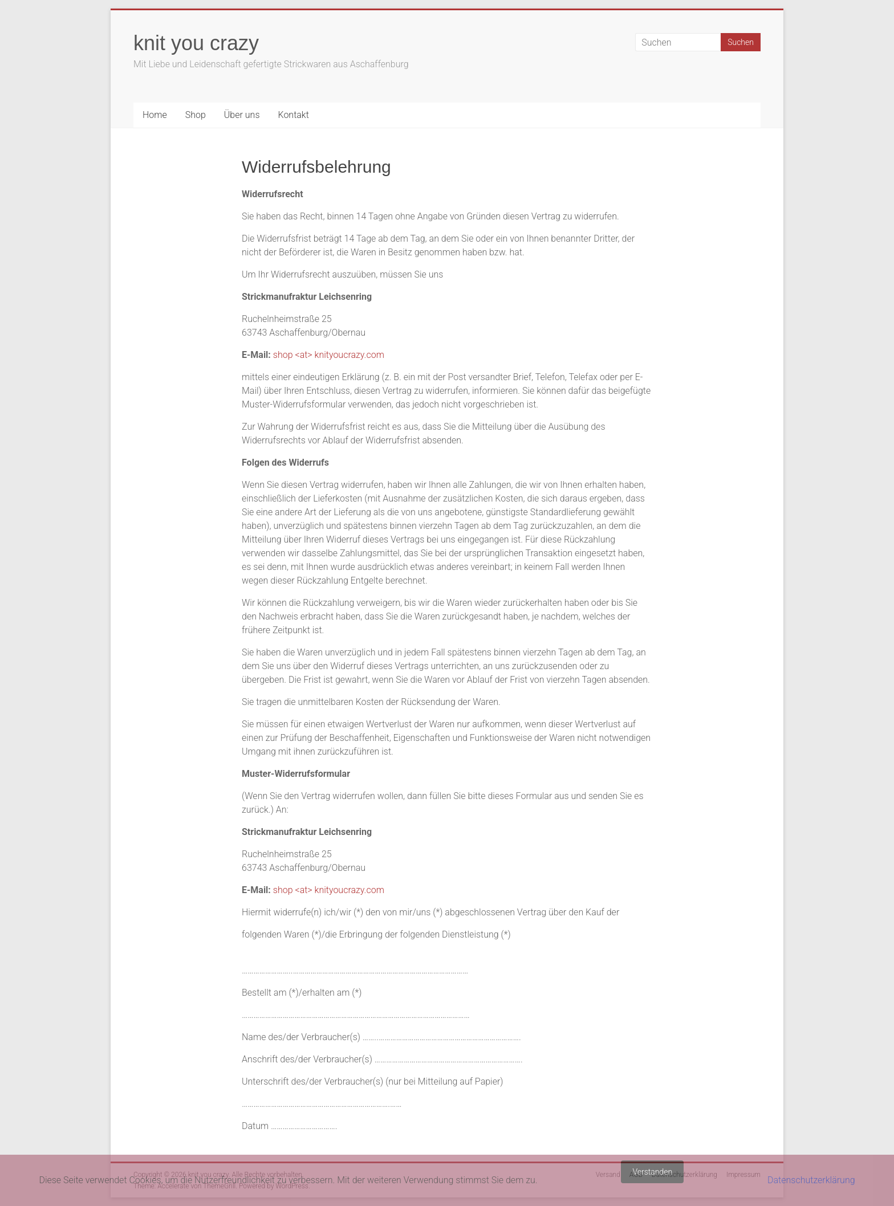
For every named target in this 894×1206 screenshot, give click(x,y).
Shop (195, 114)
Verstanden (652, 1171)
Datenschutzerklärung (811, 1180)
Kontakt (293, 114)
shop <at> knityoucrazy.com (328, 354)
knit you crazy (196, 43)
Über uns (242, 114)
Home (155, 114)
